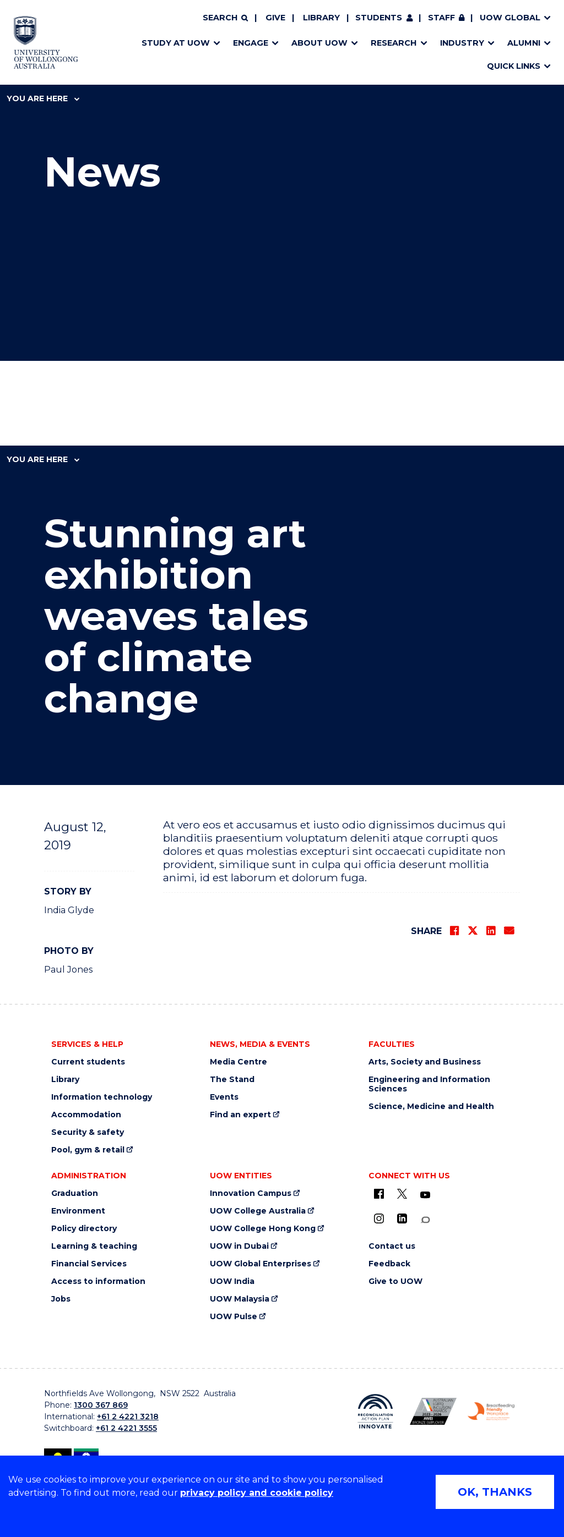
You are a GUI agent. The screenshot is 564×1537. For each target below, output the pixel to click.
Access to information (98, 1281)
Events (224, 1097)
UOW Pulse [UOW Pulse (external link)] (233, 1316)
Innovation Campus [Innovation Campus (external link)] (250, 1193)
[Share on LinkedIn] (491, 930)
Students (378, 18)
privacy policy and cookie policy (256, 1492)
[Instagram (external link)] (378, 1218)
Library (321, 18)
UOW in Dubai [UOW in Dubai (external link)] (239, 1246)
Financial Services (89, 1264)
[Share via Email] (508, 930)
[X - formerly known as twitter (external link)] (402, 1193)
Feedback (389, 1264)
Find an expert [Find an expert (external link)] (240, 1114)
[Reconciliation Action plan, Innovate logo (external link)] (375, 1411)
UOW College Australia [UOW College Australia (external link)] (258, 1211)
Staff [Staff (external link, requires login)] (441, 18)
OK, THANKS (495, 1491)
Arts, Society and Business (424, 1062)
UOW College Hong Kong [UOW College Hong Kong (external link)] (263, 1228)
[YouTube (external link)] (425, 1195)
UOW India (232, 1281)
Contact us (391, 1246)
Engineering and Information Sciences (429, 1084)
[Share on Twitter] (472, 930)
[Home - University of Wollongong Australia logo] (46, 42)
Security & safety (87, 1132)
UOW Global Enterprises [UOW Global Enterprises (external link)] (260, 1264)
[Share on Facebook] (454, 930)
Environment (78, 1211)
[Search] (225, 18)
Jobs (60, 1299)
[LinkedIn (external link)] (402, 1218)
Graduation (74, 1193)
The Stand (232, 1079)
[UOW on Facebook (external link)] (378, 1193)
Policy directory (84, 1228)
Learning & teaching (94, 1246)
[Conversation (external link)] (425, 1220)
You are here (43, 98)
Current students (88, 1062)
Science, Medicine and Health (431, 1106)
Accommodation (86, 1114)
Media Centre (238, 1062)
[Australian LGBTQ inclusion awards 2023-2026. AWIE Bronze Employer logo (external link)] (433, 1411)
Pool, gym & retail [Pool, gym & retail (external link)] (87, 1150)
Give (275, 18)
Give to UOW (395, 1281)
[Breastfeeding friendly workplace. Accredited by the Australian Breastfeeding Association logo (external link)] (491, 1411)
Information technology (101, 1097)
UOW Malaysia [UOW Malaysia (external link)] (239, 1299)
